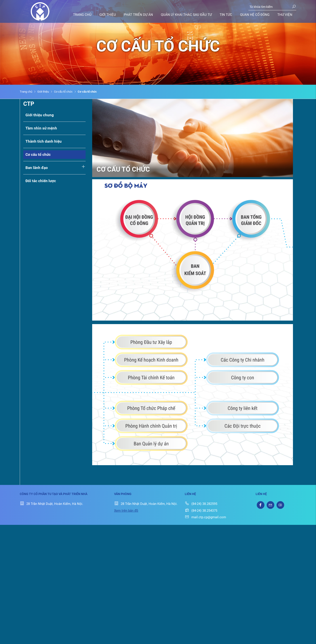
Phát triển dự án (138, 15)
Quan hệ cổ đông (254, 15)
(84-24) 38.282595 (201, 504)
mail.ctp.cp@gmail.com (205, 517)
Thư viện (284, 15)
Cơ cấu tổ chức (63, 91)
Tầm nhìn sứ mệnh (41, 128)
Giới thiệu (107, 15)
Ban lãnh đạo (36, 167)
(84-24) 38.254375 (201, 511)
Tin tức (226, 15)
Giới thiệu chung (39, 115)
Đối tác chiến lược (40, 181)
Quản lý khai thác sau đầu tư (186, 15)
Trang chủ (82, 15)
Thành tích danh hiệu (43, 141)
